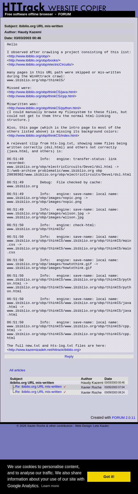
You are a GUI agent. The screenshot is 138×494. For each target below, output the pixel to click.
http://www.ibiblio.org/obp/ (28, 59)
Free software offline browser (29, 14)
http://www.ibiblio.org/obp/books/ (34, 64)
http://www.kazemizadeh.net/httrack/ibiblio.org (44, 409)
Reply (69, 416)
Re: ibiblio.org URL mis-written (38, 446)
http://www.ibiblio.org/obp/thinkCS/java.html (42, 101)
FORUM (64, 14)
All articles (17, 430)
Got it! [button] (109, 477)
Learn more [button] (50, 486)
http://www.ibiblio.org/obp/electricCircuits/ (40, 68)
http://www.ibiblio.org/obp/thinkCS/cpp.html (42, 106)
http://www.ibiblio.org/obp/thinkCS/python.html (44, 120)
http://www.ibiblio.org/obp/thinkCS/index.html (43, 152)
